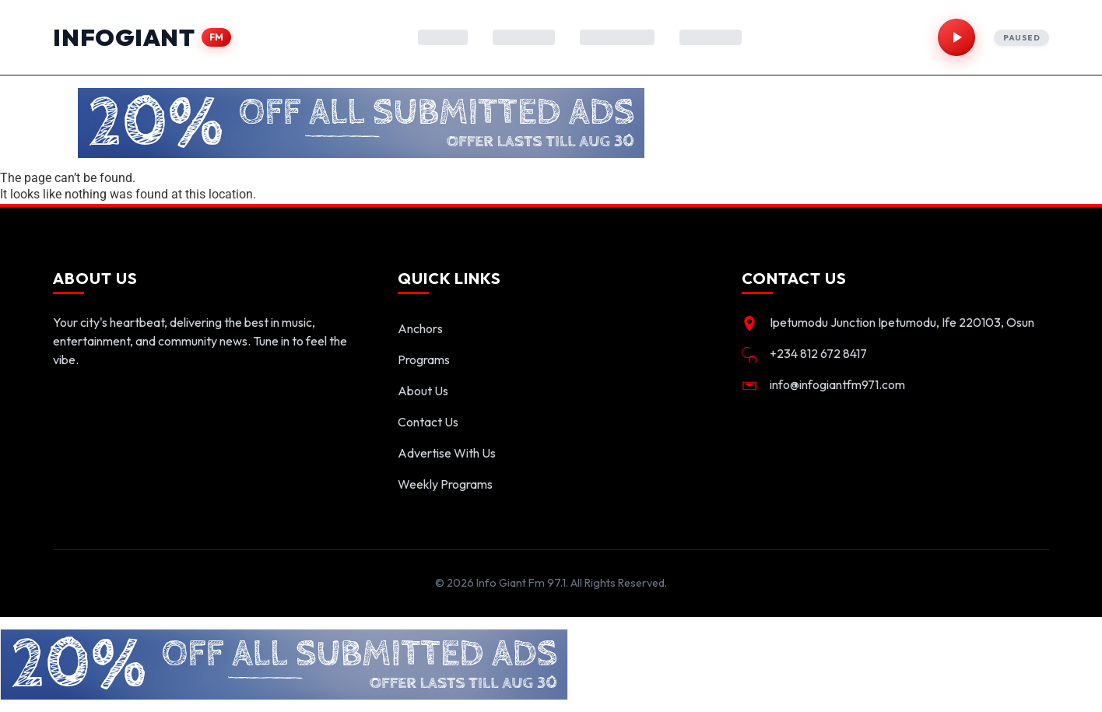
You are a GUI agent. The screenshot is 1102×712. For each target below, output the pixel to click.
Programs (424, 359)
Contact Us (428, 422)
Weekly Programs (445, 484)
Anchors (420, 328)
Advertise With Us (447, 453)
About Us (423, 390)
